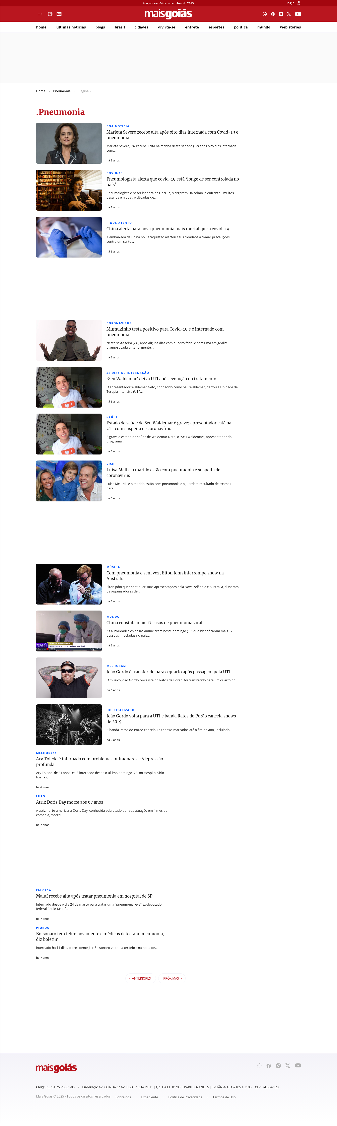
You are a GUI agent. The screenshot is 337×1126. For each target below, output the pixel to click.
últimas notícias (71, 27)
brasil (120, 27)
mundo (263, 27)
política (241, 27)
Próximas (172, 978)
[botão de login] (299, 3)
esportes (216, 27)
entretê (192, 27)
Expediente (149, 1097)
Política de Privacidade (185, 1097)
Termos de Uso (224, 1097)
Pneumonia (62, 91)
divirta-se (166, 27)
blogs (100, 27)
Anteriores (140, 978)
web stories (290, 27)
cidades (141, 27)
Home (40, 91)
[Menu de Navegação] (39, 14)
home (41, 27)
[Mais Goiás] (168, 14)
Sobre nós (123, 1097)
